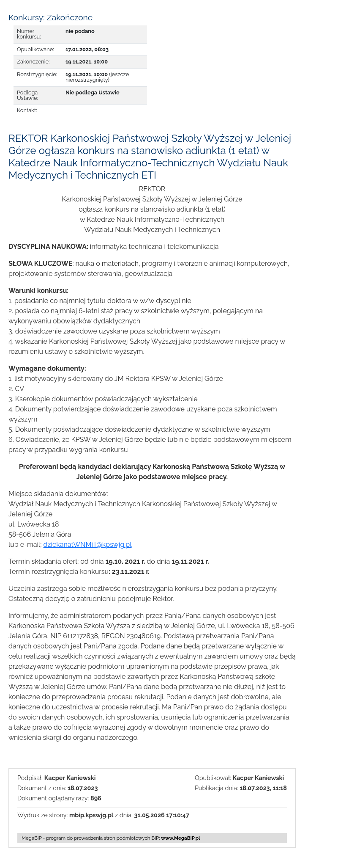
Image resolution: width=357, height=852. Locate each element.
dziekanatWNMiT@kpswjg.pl (88, 544)
